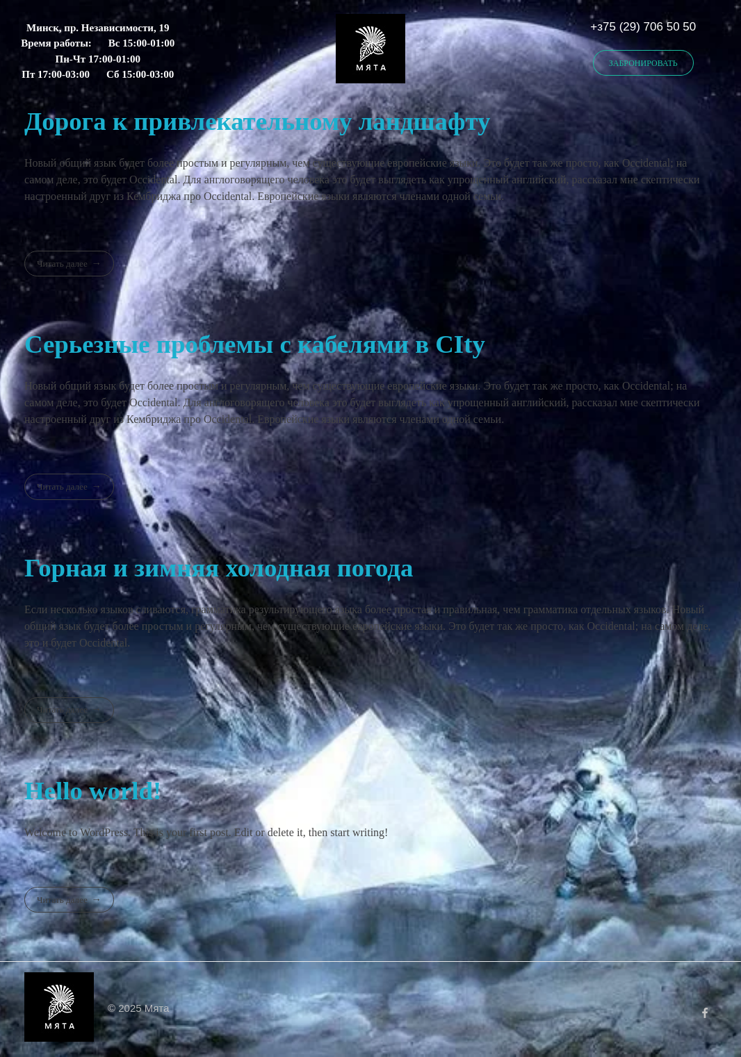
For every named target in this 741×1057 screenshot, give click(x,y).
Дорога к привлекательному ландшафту (257, 121)
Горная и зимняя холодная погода (218, 568)
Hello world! (92, 790)
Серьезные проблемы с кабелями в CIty (254, 344)
